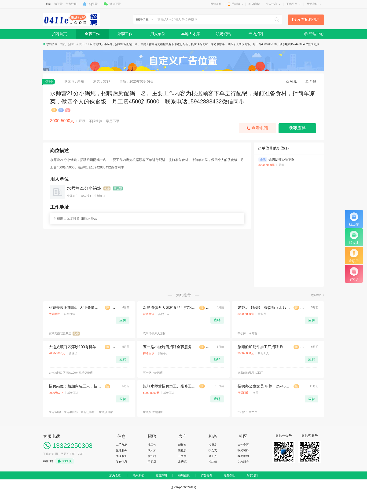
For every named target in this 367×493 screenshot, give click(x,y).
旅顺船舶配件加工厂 (250, 372)
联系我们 (138, 475)
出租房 (182, 450)
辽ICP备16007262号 (183, 487)
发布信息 (121, 461)
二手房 (182, 456)
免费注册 (71, 4)
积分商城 (254, 4)
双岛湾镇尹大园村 (154, 333)
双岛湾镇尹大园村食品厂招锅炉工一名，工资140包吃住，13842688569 (169, 308)
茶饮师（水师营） (249, 333)
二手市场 (121, 444)
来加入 (213, 456)
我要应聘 (297, 128)
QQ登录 (93, 4)
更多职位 (316, 295)
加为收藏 (115, 475)
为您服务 (243, 461)
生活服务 (121, 450)
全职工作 (92, 34)
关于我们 (252, 475)
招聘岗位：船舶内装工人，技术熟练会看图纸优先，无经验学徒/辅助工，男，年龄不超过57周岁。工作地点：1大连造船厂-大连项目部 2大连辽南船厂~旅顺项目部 (75, 386)
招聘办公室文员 (247, 412)
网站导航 (312, 4)
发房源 (182, 461)
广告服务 (206, 475)
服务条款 (229, 475)
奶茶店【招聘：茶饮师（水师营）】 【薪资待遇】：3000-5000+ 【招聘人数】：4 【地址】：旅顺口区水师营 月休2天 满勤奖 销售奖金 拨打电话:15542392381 (264, 308)
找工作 (152, 444)
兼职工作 (124, 34)
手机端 (235, 4)
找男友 (213, 444)
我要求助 (243, 456)
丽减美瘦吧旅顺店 (60, 333)
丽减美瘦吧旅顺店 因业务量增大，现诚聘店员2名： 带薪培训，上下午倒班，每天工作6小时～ (75, 308)
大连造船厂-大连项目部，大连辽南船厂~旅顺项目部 (81, 412)
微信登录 (115, 4)
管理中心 (316, 34)
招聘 (71, 44)
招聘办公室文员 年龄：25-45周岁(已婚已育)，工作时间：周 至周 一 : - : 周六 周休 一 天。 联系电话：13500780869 (264, 386)
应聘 (122, 320)
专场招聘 (256, 34)
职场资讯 (223, 34)
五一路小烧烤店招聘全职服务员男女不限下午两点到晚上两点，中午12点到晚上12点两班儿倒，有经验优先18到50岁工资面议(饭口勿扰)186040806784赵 (169, 347)
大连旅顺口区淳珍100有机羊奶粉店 (71, 372)
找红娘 (213, 461)
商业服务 (121, 456)
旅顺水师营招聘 (153, 412)
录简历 (152, 461)
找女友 (213, 450)
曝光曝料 (243, 450)
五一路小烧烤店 (153, 372)
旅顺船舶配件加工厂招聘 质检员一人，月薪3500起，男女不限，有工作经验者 (264, 347)
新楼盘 (182, 444)
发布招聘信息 (308, 20)
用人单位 (157, 34)
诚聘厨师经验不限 (281, 159)
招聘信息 (184, 475)
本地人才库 (190, 34)
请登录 (58, 4)
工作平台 (291, 4)
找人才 (152, 450)
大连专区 (243, 444)
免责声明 (161, 475)
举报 (312, 81)
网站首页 (216, 4)
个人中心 (271, 4)
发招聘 (152, 456)
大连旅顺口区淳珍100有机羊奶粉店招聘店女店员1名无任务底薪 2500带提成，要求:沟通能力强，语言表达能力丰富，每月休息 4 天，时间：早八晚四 (75, 347)
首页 (63, 44)
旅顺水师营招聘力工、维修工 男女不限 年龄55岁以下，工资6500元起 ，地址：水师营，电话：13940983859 (169, 386)
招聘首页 (59, 34)
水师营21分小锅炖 (84, 188)
